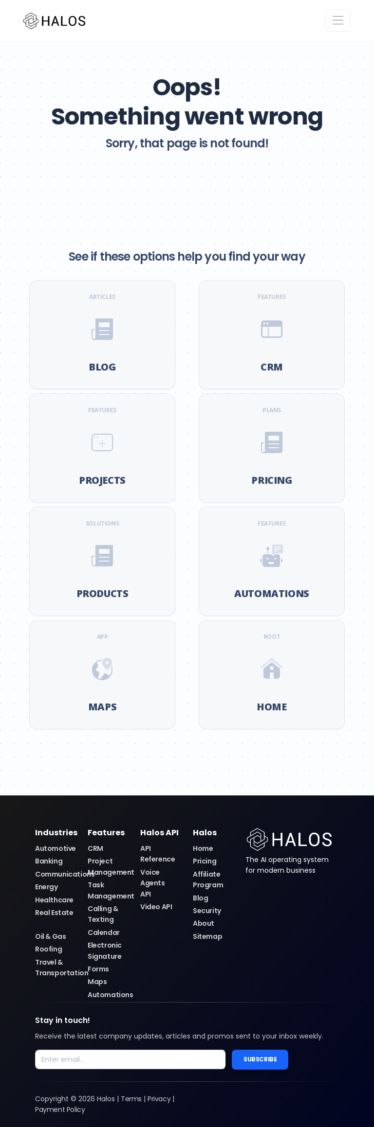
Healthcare (54, 900)
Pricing (204, 861)
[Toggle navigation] (338, 21)
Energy (46, 887)
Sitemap (207, 936)
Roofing (48, 949)
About (203, 923)
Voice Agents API (152, 883)
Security (207, 911)
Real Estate (54, 912)
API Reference (157, 854)
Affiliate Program (208, 879)
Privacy (159, 1099)
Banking (48, 861)
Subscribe (260, 1059)
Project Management (111, 866)
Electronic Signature (105, 950)
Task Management (111, 890)
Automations (110, 995)
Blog (200, 898)
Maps (97, 981)
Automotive (55, 848)
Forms (98, 969)
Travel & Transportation (61, 967)
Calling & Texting (103, 914)
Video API (156, 907)
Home (203, 848)
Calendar (104, 932)
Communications (64, 874)
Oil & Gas (50, 936)
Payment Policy (60, 1109)
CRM (95, 848)
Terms (131, 1099)
